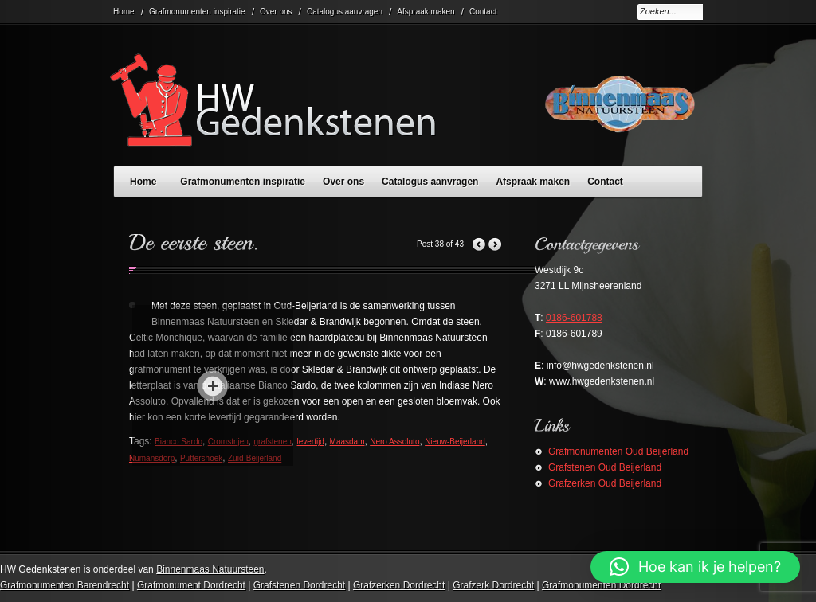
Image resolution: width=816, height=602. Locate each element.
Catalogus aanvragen (344, 11)
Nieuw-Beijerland (455, 441)
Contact (482, 11)
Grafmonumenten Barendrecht (64, 585)
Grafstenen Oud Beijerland (604, 467)
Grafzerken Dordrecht (399, 585)
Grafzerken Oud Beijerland (604, 483)
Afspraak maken (425, 11)
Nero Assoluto (394, 441)
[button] (695, 567)
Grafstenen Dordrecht (299, 585)
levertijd (310, 441)
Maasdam (347, 441)
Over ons (276, 11)
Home (124, 11)
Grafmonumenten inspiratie (197, 11)
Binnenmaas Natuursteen (210, 569)
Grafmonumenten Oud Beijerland (618, 451)
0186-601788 (574, 317)
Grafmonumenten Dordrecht (601, 585)
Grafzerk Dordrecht (493, 585)
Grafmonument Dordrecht (191, 585)
